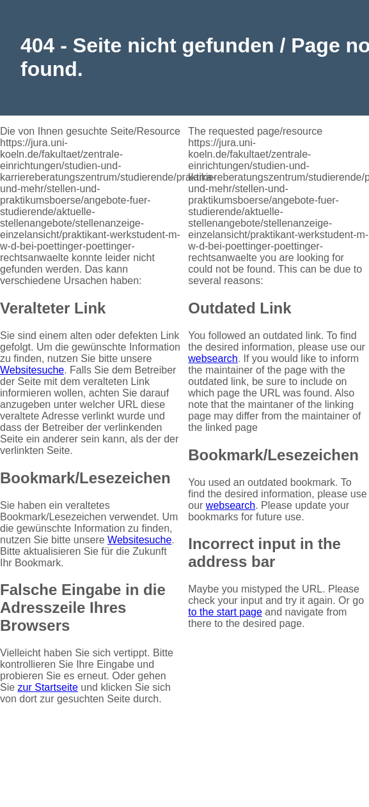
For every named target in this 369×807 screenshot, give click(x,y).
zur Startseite (48, 687)
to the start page (225, 612)
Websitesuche (32, 370)
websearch (212, 358)
